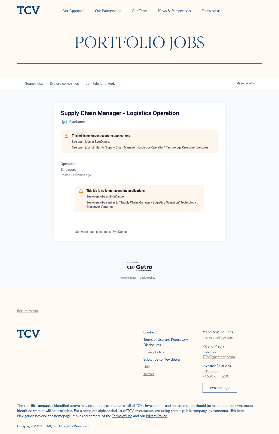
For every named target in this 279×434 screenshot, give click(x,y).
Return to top (27, 311)
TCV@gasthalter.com (219, 357)
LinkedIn (150, 366)
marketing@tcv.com (218, 337)
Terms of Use (122, 416)
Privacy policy (128, 277)
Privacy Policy (153, 352)
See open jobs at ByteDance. (91, 141)
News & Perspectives (174, 11)
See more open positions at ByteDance (101, 231)
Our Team (139, 11)
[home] (28, 10)
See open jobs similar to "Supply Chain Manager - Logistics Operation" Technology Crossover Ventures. (140, 147)
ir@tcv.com (211, 371)
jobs (34, 84)
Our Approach (73, 11)
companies (64, 84)
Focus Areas (211, 11)
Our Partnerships (108, 11)
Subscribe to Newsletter (162, 359)
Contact (149, 332)
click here (237, 411)
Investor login (219, 387)
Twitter (148, 374)
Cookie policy (147, 277)
